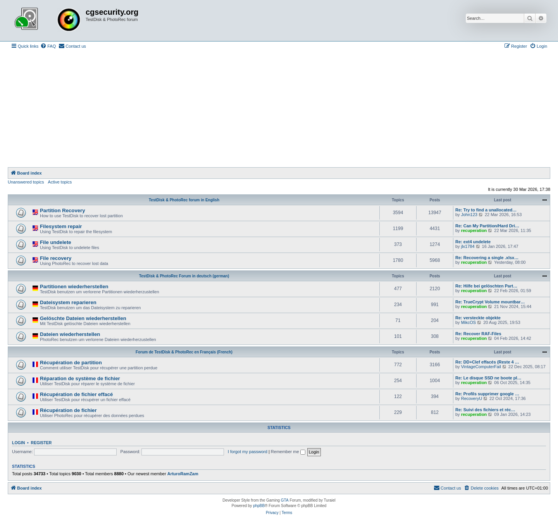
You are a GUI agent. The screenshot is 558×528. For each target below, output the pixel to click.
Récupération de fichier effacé (76, 394)
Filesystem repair (61, 226)
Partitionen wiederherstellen (74, 286)
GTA (285, 500)
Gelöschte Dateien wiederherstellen (83, 318)
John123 (469, 214)
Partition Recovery (62, 210)
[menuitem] (48, 46)
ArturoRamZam (182, 473)
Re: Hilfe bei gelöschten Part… (486, 286)
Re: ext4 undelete (473, 241)
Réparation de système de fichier (80, 378)
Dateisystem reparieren (68, 302)
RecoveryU (471, 398)
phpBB (259, 506)
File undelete (55, 242)
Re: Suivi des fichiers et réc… (485, 409)
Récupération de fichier (68, 410)
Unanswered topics (26, 182)
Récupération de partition (71, 362)
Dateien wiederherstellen (70, 334)
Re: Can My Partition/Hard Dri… (487, 225)
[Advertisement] (279, 109)
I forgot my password (247, 451)
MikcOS (468, 322)
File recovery (55, 258)
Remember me (288, 451)
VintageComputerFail (481, 366)
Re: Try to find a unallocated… (486, 210)
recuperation (474, 230)
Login (18, 442)
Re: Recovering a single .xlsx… (486, 257)
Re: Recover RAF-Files (478, 333)
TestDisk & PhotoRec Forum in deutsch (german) (184, 276)
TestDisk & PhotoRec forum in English (184, 200)
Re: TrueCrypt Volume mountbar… (490, 301)
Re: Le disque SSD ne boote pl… (488, 378)
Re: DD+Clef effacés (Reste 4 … (487, 362)
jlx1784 (468, 246)
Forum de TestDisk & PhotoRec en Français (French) (184, 352)
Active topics (60, 182)
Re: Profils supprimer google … (487, 393)
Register (41, 442)
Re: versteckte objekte (478, 317)
